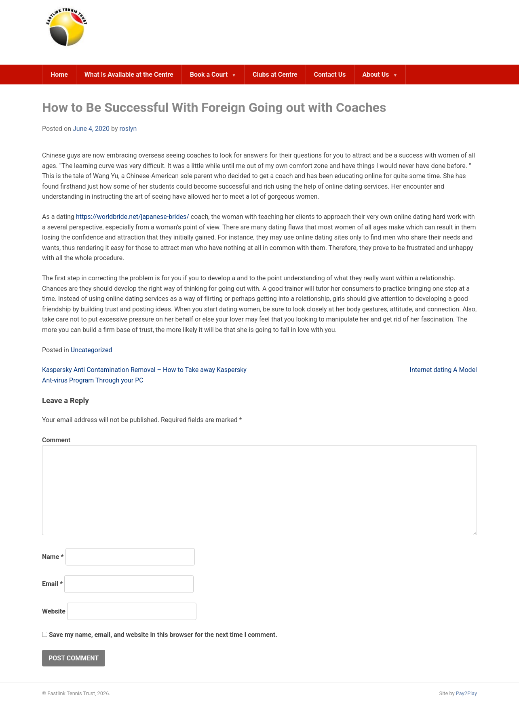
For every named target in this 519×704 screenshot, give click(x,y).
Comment (56, 440)
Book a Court (209, 74)
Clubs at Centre (275, 74)
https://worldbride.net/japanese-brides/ (132, 217)
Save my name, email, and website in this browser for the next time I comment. (163, 635)
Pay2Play (466, 693)
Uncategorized (91, 350)
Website (53, 611)
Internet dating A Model (443, 370)
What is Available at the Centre (128, 74)
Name (53, 557)
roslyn (128, 128)
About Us (376, 74)
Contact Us (330, 74)
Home (59, 74)
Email (52, 584)
